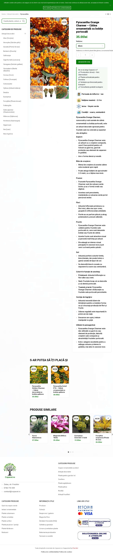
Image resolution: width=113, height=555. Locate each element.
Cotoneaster (7, 84)
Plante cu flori (7, 521)
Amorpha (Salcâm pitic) (11, 42)
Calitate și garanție (46, 525)
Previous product (105, 14)
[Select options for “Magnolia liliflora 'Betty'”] (66, 418)
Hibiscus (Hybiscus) (10, 116)
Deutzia (6, 92)
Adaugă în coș (84, 62)
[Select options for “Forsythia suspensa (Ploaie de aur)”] (108, 418)
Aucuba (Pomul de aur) (11, 47)
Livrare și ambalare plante (48, 528)
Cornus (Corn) (8, 75)
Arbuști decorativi (13, 14)
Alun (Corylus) (8, 38)
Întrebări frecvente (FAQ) (48, 521)
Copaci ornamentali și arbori (68, 468)
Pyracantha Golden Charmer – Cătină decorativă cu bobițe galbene (38, 390)
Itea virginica (8, 134)
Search (23, 21)
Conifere (61, 479)
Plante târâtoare (7, 528)
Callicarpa (7, 55)
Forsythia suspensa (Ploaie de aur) (102, 438)
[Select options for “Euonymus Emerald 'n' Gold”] (87, 418)
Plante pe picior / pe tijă (10, 525)
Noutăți (60, 491)
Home (4, 14)
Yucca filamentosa (36, 437)
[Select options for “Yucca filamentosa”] (45, 418)
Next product (110, 14)
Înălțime (79, 41)
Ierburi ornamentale (9, 509)
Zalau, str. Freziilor (11, 484)
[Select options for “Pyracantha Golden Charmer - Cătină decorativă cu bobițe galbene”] (45, 369)
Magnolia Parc (44, 517)
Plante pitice (62, 487)
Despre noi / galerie (46, 513)
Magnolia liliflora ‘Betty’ (59, 437)
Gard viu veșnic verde (9, 506)
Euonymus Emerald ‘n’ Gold (80, 437)
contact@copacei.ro (12, 492)
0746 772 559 (9, 488)
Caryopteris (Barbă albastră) (10, 70)
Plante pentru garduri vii (66, 475)
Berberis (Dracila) (9, 51)
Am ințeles (47, 8)
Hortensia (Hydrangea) (11, 121)
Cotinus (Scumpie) (10, 79)
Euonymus (7, 97)
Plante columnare (8, 513)
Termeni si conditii (46, 536)
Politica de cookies (65, 552)
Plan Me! (75, 548)
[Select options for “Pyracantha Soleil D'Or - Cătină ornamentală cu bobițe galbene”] (66, 369)
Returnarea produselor (47, 532)
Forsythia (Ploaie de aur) (12, 101)
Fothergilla (7, 105)
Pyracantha (24, 14)
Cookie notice (56, 5)
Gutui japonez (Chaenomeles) (8, 111)
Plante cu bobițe (7, 517)
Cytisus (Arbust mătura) (11, 88)
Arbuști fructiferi (64, 494)
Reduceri (5, 532)
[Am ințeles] (110, 5)
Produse (42, 506)
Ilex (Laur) (6, 129)
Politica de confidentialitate (50, 552)
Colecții (42, 509)
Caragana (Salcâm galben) (13, 64)
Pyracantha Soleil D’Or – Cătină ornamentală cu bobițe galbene (60, 389)
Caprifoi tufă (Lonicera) (11, 60)
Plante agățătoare (64, 483)
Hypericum (7, 125)
